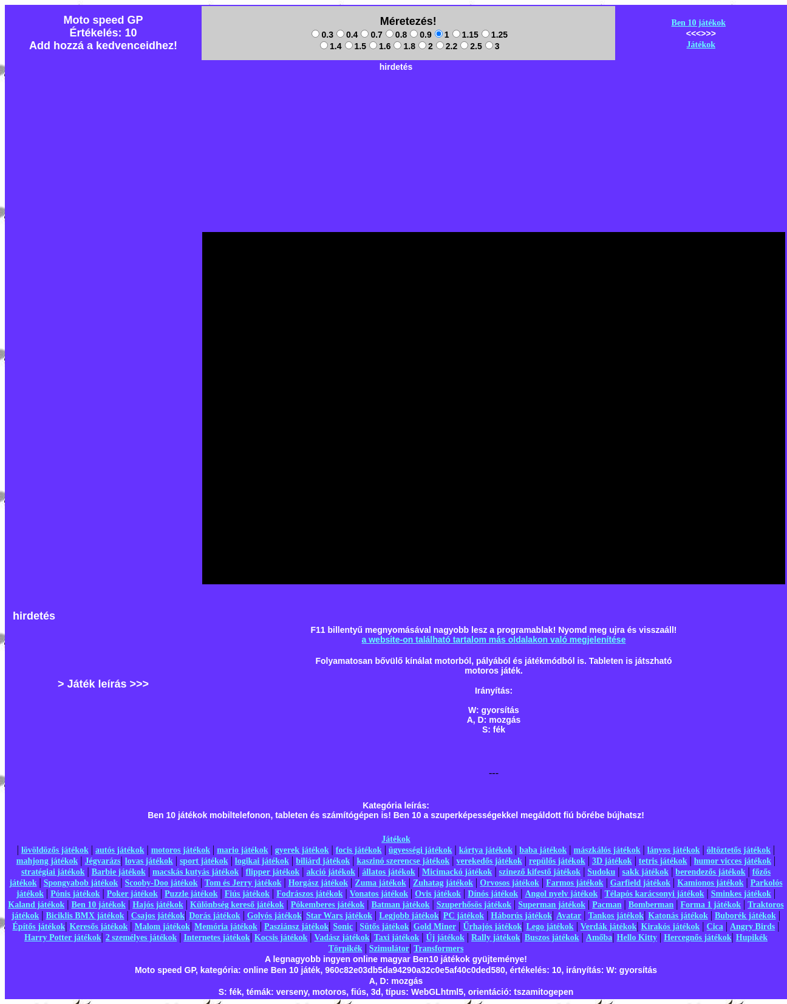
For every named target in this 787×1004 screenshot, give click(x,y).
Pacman (606, 904)
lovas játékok (149, 861)
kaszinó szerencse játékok (402, 861)
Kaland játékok (36, 904)
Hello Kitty (637, 937)
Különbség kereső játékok (237, 904)
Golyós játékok (274, 915)
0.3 (322, 34)
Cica (715, 926)
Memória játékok (225, 926)
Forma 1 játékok (711, 904)
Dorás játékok (214, 915)
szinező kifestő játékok (540, 871)
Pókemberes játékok (327, 904)
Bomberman (651, 904)
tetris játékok (663, 861)
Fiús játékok (247, 893)
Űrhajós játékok (492, 926)
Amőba (599, 937)
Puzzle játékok (191, 893)
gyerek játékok (302, 850)
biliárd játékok (323, 861)
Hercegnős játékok (697, 937)
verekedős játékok (489, 861)
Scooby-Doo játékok (160, 882)
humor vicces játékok (732, 861)
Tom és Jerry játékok (243, 882)
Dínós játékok (493, 893)
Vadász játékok (342, 937)
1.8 (404, 46)
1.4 (330, 46)
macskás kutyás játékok (195, 871)
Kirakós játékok (670, 926)
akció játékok (331, 871)
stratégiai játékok (53, 871)
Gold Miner (435, 926)
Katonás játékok (677, 915)
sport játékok (204, 861)
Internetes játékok (216, 937)
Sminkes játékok (741, 893)
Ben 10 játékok (699, 22)
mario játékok (242, 850)
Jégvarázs (102, 861)
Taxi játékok (397, 937)
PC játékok (463, 915)
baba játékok (543, 850)
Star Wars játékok (339, 915)
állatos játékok (388, 871)
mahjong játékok (47, 861)
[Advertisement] (55, 414)
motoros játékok (180, 850)
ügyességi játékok (420, 850)
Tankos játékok (616, 915)
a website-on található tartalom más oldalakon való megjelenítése (494, 639)
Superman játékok (551, 904)
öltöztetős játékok (739, 850)
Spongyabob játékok (81, 882)
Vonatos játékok (379, 893)
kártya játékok (486, 850)
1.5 (355, 46)
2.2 (446, 46)
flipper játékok (273, 871)
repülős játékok (557, 861)
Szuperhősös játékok (474, 904)
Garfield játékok (640, 882)
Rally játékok (495, 937)
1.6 (379, 46)
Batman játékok (400, 904)
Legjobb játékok (408, 915)
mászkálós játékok (607, 850)
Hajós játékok (157, 904)
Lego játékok (549, 926)
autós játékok (120, 850)
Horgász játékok (318, 882)
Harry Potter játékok (62, 937)
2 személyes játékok (141, 937)
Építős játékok (39, 926)
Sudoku (601, 871)
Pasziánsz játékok (296, 926)
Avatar (568, 915)
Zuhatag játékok (443, 882)
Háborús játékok (521, 915)
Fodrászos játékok (309, 893)
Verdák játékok (608, 926)
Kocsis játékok (281, 937)
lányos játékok (673, 850)
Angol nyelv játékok (561, 893)
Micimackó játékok (457, 871)
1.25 (495, 34)
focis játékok (359, 850)
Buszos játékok (552, 937)
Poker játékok (132, 893)
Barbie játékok (119, 871)
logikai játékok (262, 861)
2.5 (471, 46)
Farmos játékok (575, 882)
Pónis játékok (75, 893)
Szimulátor (389, 948)
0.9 (420, 34)
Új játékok (445, 937)
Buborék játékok (745, 915)
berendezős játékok (710, 871)
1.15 (465, 34)
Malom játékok (161, 926)
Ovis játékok (438, 893)
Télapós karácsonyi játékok (654, 893)
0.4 (347, 34)
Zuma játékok (380, 882)
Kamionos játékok (710, 882)
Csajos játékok (158, 915)
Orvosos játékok (509, 882)
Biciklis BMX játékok (85, 915)
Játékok (701, 44)
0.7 (371, 34)
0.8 (396, 34)
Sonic (343, 926)
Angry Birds (752, 926)
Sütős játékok (384, 926)
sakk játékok (645, 871)
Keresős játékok (98, 926)
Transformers (438, 948)
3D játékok (612, 861)
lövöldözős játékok (55, 850)
